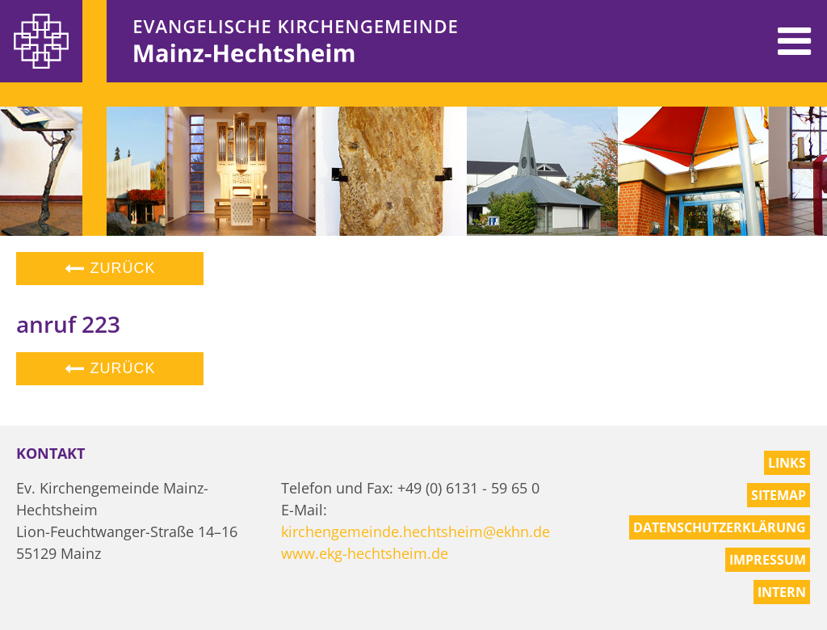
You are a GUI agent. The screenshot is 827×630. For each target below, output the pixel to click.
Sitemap (778, 495)
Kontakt (50, 453)
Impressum (767, 560)
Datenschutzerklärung (719, 527)
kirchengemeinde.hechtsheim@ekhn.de (415, 531)
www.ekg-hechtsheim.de (364, 553)
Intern (782, 592)
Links (787, 463)
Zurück (110, 268)
